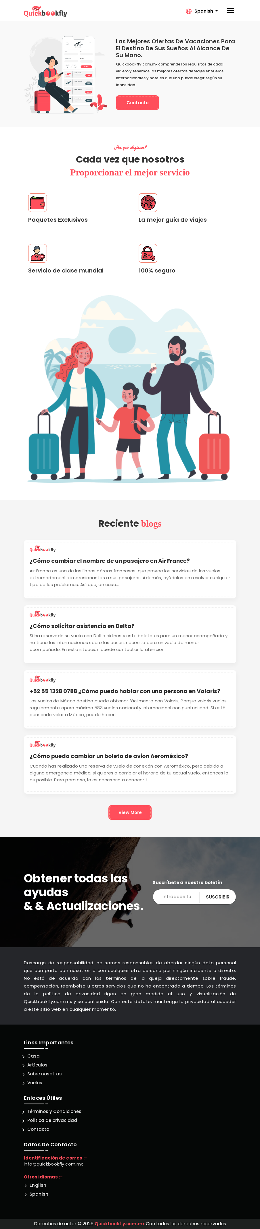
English (38, 1185)
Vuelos (34, 1083)
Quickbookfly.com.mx (120, 1223)
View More (130, 812)
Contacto (138, 103)
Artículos (37, 1065)
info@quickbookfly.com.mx (53, 1164)
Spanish (39, 1194)
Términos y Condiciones (54, 1111)
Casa (33, 1056)
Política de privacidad (52, 1120)
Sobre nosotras (44, 1074)
